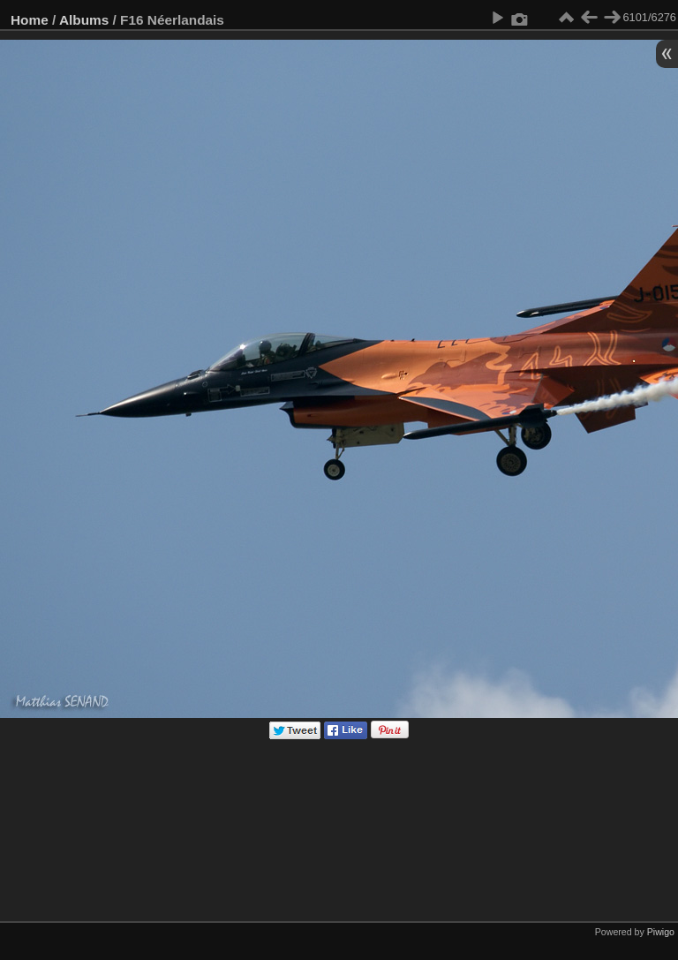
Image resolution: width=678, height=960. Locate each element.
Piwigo (660, 931)
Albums (84, 19)
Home (30, 19)
